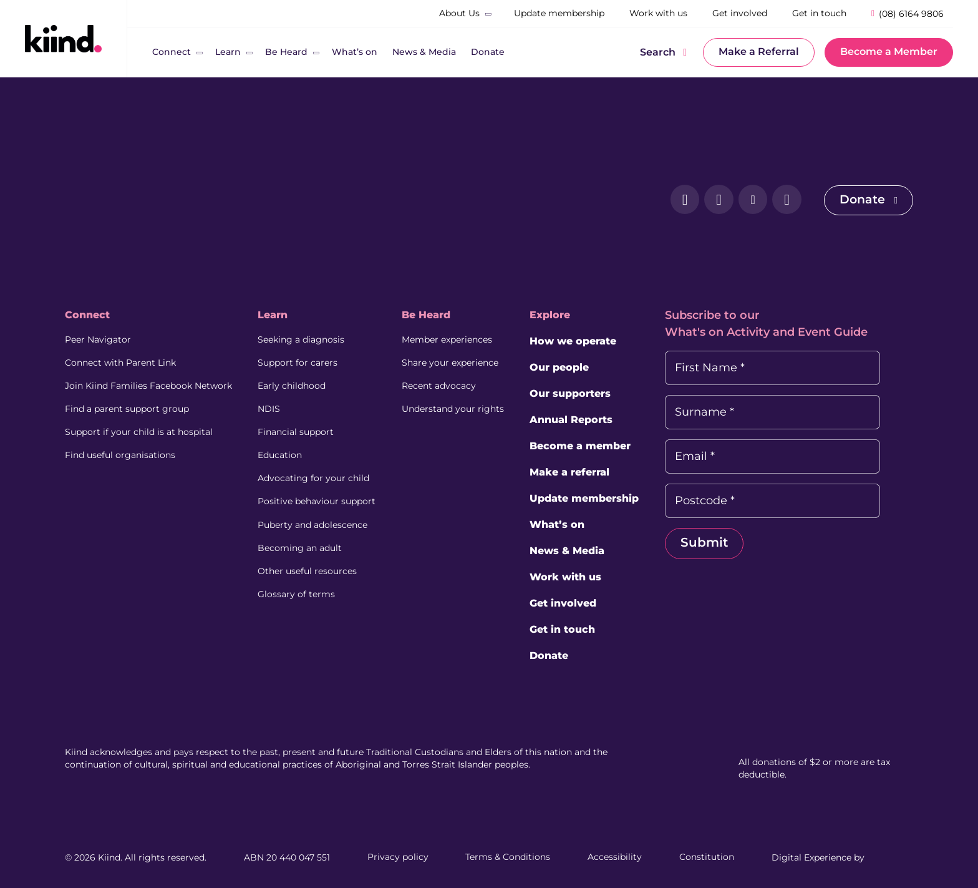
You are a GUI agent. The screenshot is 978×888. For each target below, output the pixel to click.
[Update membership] (559, 13)
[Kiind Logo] (115, 200)
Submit (717, 542)
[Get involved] (739, 13)
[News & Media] (424, 53)
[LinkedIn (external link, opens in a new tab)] (747, 200)
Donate (867, 199)
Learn (276, 315)
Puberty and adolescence (316, 519)
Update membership (594, 498)
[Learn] (228, 53)
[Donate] (488, 53)
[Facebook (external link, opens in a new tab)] (677, 200)
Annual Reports (581, 420)
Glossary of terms (300, 586)
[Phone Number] (907, 13)
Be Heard (433, 315)
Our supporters (580, 393)
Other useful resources (311, 564)
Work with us (575, 577)
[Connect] (171, 53)
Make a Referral (759, 51)
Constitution (706, 856)
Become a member (590, 446)
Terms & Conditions (507, 856)
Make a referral (579, 472)
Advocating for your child (317, 474)
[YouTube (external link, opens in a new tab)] (781, 200)
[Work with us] (658, 13)
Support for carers (301, 362)
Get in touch (572, 629)
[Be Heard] (286, 53)
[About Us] (459, 13)
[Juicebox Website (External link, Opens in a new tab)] (890, 856)
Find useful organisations (120, 451)
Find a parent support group (127, 406)
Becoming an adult (303, 541)
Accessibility (615, 856)
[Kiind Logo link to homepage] (63, 38)
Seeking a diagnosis (304, 339)
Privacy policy (397, 856)
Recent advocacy (446, 384)
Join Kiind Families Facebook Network (148, 384)
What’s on (567, 524)
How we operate (583, 341)
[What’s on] (354, 53)
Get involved (573, 603)
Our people (569, 367)
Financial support (299, 429)
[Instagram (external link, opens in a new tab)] (712, 200)
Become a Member (888, 51)
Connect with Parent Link (120, 362)
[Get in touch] (819, 13)
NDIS (272, 406)
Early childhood (295, 384)
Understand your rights (460, 406)
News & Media (577, 551)
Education (283, 451)
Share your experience (457, 362)
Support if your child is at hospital (139, 429)
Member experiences (454, 339)
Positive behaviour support (320, 496)
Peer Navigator (98, 339)
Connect (87, 315)
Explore (560, 315)
